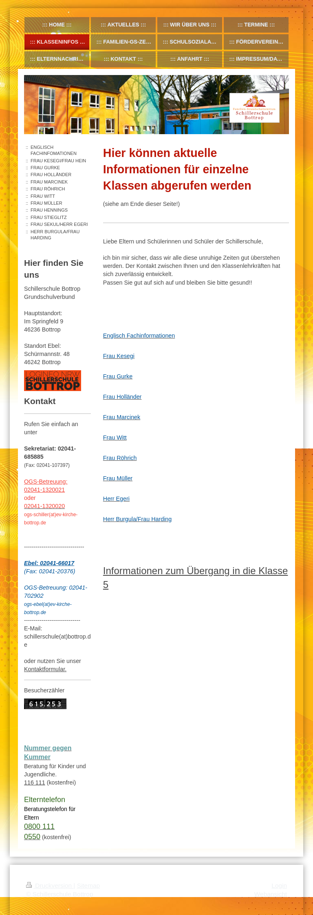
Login (279, 885)
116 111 (34, 782)
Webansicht (270, 894)
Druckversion (49, 885)
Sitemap (88, 885)
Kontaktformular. (45, 669)
